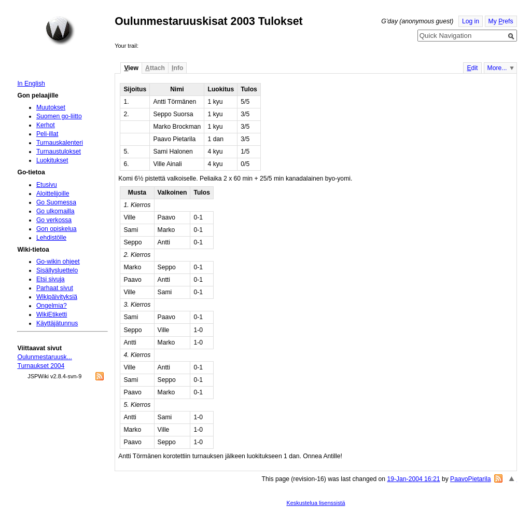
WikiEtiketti (51, 314)
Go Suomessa (56, 202)
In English (31, 83)
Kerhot (45, 125)
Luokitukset (52, 160)
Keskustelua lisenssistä (315, 503)
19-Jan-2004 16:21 (413, 479)
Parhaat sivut (54, 288)
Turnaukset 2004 (40, 365)
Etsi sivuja (50, 279)
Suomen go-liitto (59, 116)
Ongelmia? (51, 305)
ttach (155, 68)
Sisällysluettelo (57, 270)
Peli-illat (47, 134)
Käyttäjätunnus (57, 323)
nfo (177, 68)
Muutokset (50, 107)
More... (497, 68)
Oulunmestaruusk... (44, 357)
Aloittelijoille (52, 193)
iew (131, 68)
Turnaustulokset (58, 151)
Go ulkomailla (55, 211)
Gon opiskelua (56, 228)
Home (60, 30)
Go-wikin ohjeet (58, 261)
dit (472, 68)
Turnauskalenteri (59, 142)
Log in (470, 21)
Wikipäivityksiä (56, 296)
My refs (500, 21)
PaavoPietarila (470, 479)
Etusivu (46, 184)
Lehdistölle (51, 237)
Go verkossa (54, 220)
